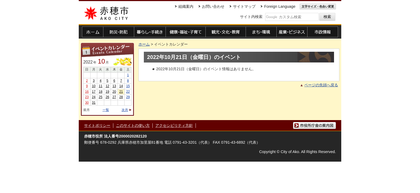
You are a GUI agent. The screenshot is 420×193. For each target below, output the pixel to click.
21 (121, 92)
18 (101, 92)
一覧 (106, 110)
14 (121, 86)
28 (121, 97)
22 (128, 92)
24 (94, 97)
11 (101, 86)
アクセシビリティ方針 (174, 125)
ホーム (144, 44)
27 (114, 97)
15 (128, 86)
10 (94, 86)
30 (87, 103)
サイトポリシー (97, 125)
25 (101, 97)
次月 (125, 110)
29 (128, 97)
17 (94, 92)
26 (107, 97)
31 (94, 103)
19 (107, 92)
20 (114, 92)
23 (87, 97)
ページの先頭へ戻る (321, 85)
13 (114, 86)
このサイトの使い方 (133, 125)
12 (107, 86)
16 (87, 92)
